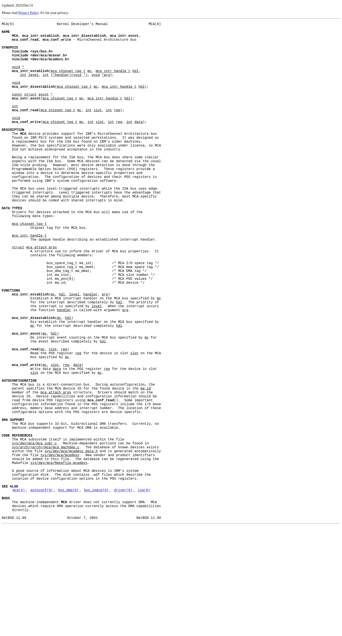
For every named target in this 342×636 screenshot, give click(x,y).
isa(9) (144, 594)
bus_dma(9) (68, 594)
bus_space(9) (96, 594)
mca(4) (19, 594)
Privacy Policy (28, 13)
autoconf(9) (41, 594)
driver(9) (123, 594)
